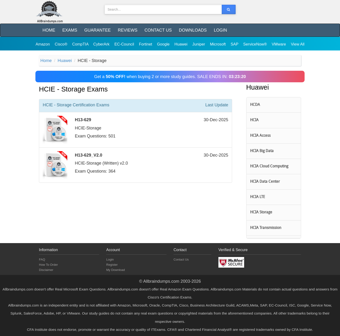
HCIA (254, 120)
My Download (115, 270)
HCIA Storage (261, 212)
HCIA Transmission (265, 228)
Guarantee (97, 30)
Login (220, 30)
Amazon (43, 44)
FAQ (42, 259)
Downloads (193, 30)
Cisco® (61, 44)
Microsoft (218, 44)
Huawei (181, 44)
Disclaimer (46, 270)
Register (112, 264)
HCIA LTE (257, 197)
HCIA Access (260, 136)
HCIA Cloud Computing (269, 166)
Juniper (199, 44)
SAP (235, 44)
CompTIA (80, 44)
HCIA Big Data (262, 151)
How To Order (48, 264)
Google (164, 44)
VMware (279, 44)
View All (297, 44)
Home (48, 30)
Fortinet (146, 44)
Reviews (127, 30)
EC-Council (124, 44)
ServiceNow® (255, 44)
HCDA (255, 105)
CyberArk (101, 44)
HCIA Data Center (265, 182)
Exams (69, 30)
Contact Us (158, 30)
